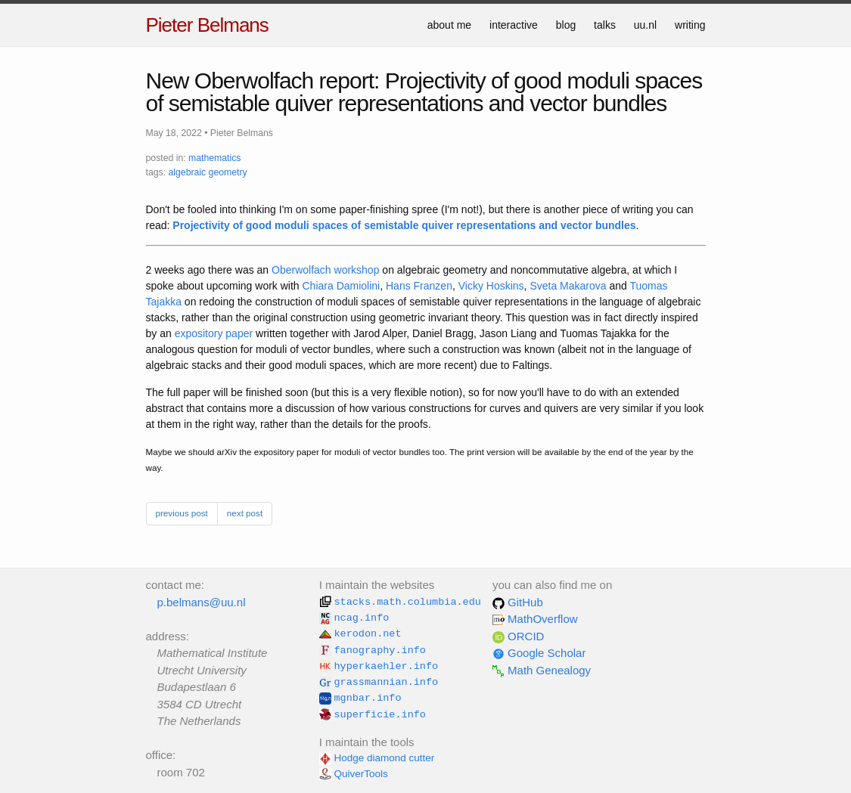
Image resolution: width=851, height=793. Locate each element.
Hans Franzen (419, 286)
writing (690, 25)
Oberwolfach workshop (325, 270)
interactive (513, 25)
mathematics (214, 158)
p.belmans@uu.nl (201, 602)
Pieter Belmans (207, 25)
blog (566, 25)
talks (605, 25)
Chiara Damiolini (341, 286)
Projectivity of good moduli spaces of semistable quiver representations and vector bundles (403, 225)
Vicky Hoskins (491, 286)
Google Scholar (539, 652)
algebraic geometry (207, 172)
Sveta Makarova (568, 286)
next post (244, 513)
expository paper (214, 333)
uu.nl (645, 25)
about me (449, 25)
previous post (182, 513)
